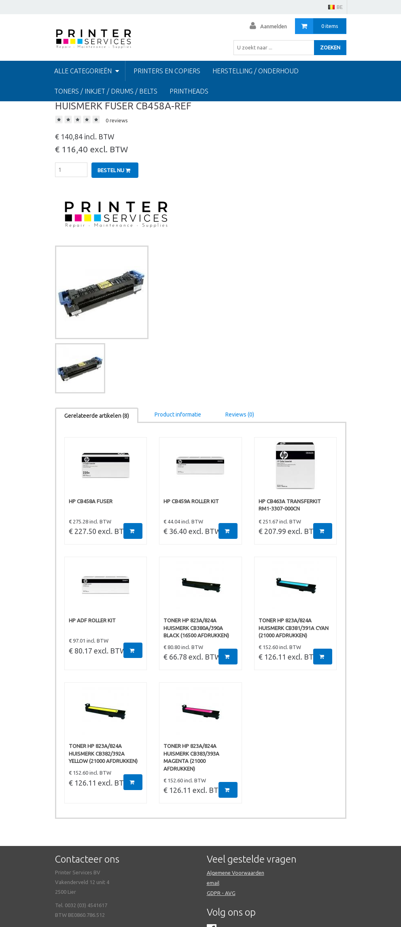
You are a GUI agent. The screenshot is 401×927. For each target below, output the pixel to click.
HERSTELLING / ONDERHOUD (255, 71)
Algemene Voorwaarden (235, 873)
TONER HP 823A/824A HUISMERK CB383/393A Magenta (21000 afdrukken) (191, 757)
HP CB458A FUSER (90, 501)
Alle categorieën (86, 71)
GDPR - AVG (221, 893)
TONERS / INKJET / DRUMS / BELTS (105, 91)
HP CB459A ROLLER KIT (191, 501)
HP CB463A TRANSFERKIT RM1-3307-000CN (290, 505)
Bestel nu (114, 170)
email (213, 883)
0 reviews (117, 120)
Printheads (189, 91)
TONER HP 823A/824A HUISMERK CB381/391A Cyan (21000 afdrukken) (294, 627)
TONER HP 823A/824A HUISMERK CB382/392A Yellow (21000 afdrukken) (103, 753)
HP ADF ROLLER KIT (92, 620)
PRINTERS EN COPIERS (167, 71)
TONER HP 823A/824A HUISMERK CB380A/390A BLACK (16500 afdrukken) (196, 627)
